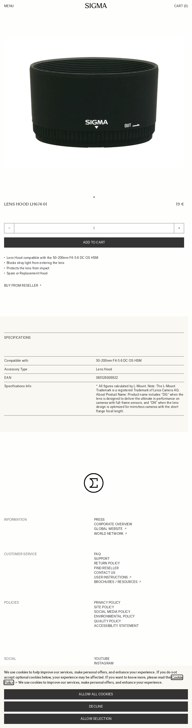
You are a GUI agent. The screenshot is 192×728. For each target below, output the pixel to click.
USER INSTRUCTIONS (111, 577)
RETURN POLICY (107, 563)
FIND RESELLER (106, 568)
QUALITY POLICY (107, 621)
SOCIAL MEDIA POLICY (112, 612)
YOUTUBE (102, 659)
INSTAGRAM (103, 663)
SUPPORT (102, 559)
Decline (96, 706)
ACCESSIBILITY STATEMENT (116, 626)
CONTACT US (105, 573)
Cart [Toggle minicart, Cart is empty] (181, 6)
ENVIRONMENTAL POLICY (114, 616)
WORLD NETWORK (108, 534)
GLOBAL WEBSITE (108, 529)
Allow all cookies (96, 694)
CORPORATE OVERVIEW (113, 524)
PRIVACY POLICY (107, 602)
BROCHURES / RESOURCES (115, 582)
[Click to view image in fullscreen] (94, 102)
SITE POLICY (104, 607)
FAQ (97, 554)
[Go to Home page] (96, 5)
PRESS (99, 519)
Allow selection (96, 719)
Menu (9, 6)
